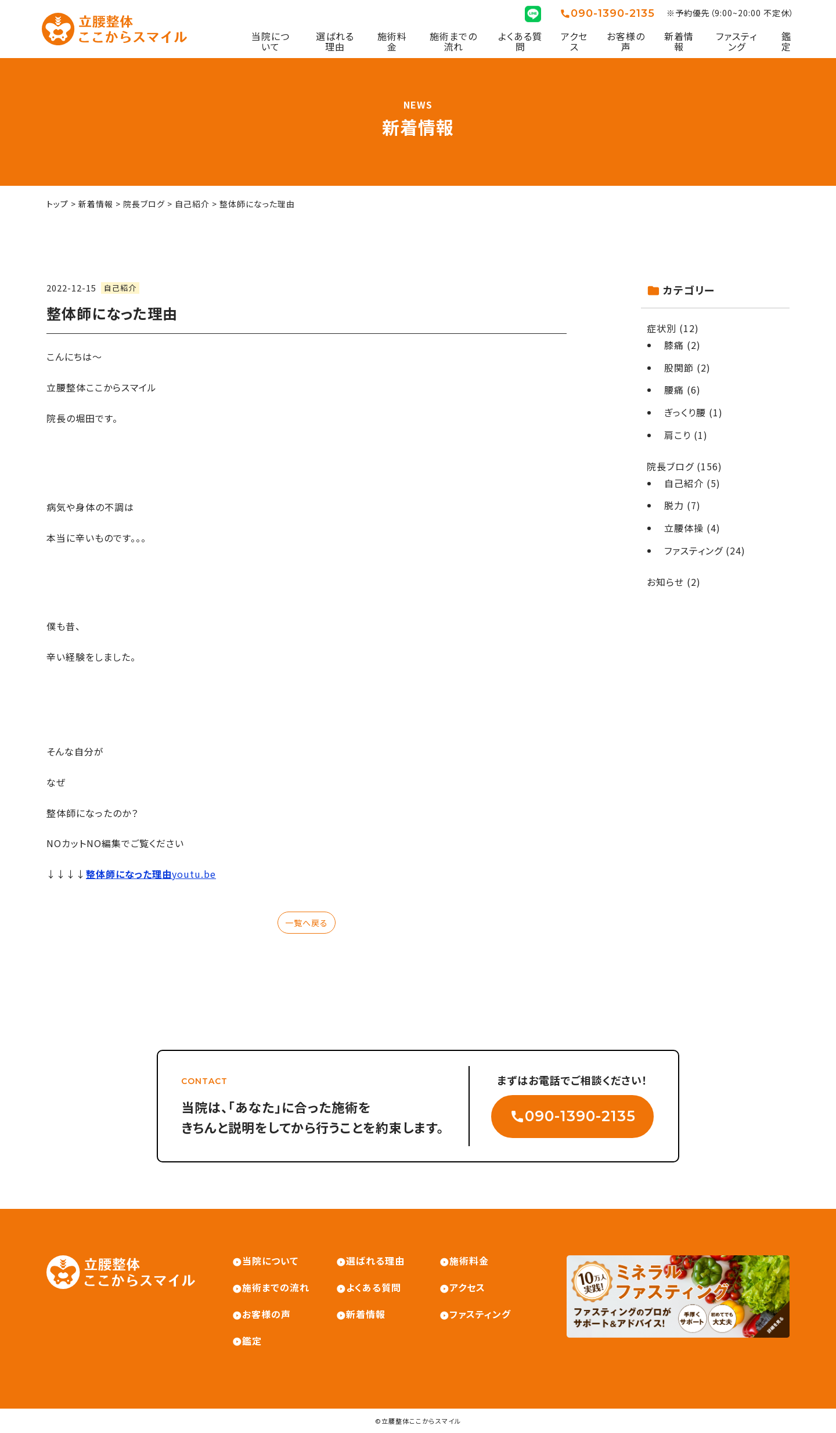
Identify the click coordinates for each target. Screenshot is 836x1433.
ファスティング (736, 41)
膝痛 (674, 345)
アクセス (574, 41)
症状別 (661, 328)
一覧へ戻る (306, 922)
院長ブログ (670, 466)
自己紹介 (120, 287)
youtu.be (151, 874)
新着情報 (679, 41)
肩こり (677, 435)
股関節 (679, 368)
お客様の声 (626, 41)
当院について (270, 41)
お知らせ (665, 582)
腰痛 (674, 390)
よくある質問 (520, 41)
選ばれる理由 (335, 41)
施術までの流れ (453, 41)
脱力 (674, 505)
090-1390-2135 (613, 14)
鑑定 (786, 41)
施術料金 (392, 41)
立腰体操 (684, 528)
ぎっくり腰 (685, 412)
